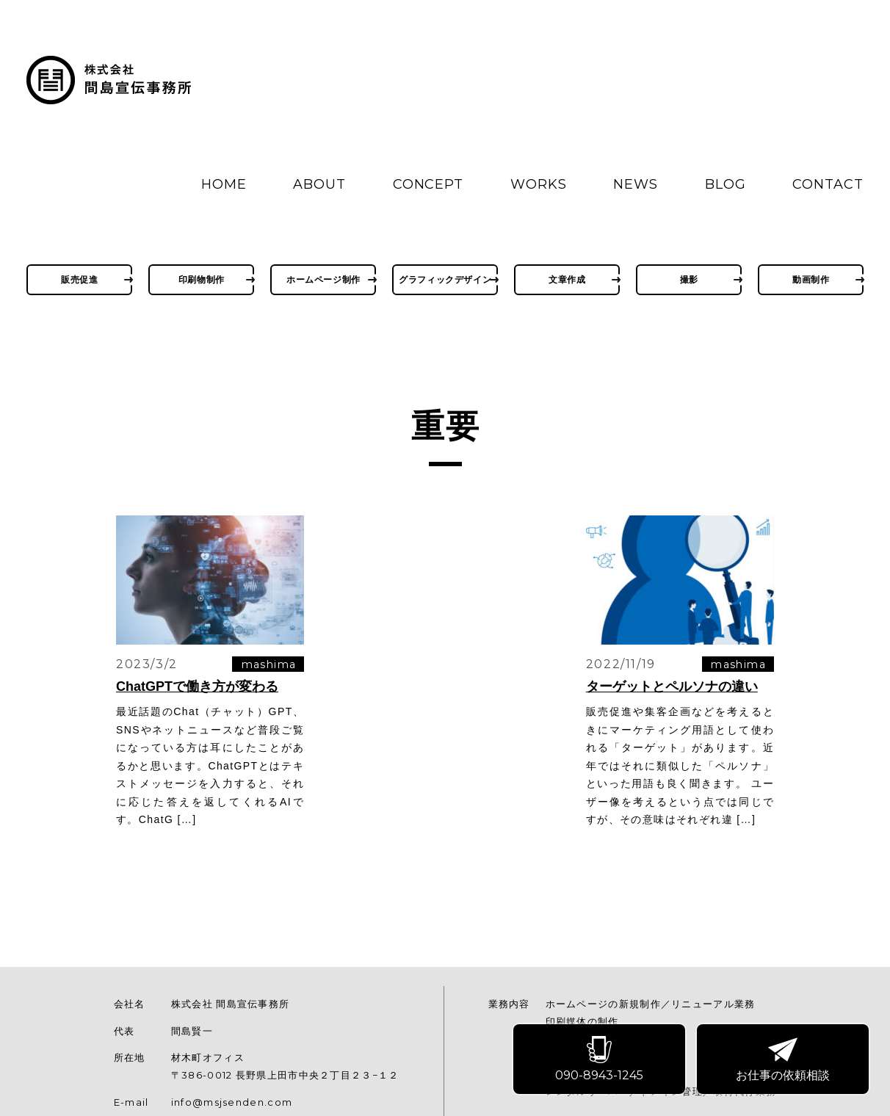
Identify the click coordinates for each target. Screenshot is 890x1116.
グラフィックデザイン (445, 279)
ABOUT (319, 184)
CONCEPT (428, 184)
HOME (224, 184)
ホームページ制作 (323, 279)
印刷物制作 (201, 279)
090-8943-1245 (600, 1060)
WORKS (538, 184)
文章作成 (567, 279)
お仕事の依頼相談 (784, 1060)
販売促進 (79, 279)
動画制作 (810, 279)
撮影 (689, 279)
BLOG (725, 184)
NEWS (635, 184)
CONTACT (827, 184)
